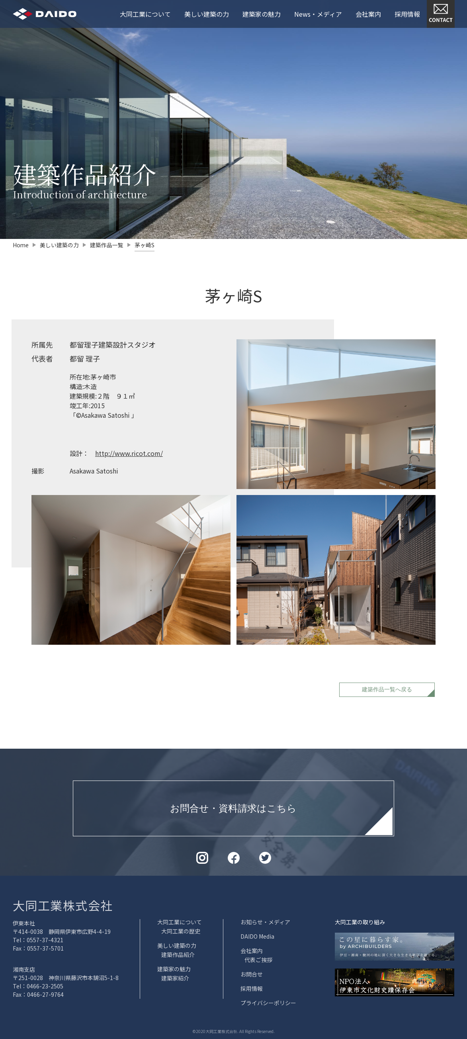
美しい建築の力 (206, 14)
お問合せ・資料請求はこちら (233, 807)
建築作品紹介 (178, 955)
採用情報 (407, 14)
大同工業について (145, 14)
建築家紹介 (175, 978)
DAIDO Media (257, 936)
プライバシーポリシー (268, 1003)
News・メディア (318, 14)
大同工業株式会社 (63, 905)
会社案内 (368, 14)
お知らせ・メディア (265, 922)
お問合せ (251, 974)
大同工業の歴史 (180, 931)
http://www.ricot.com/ (129, 453)
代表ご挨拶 (258, 960)
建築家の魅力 (261, 14)
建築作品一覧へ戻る (387, 689)
